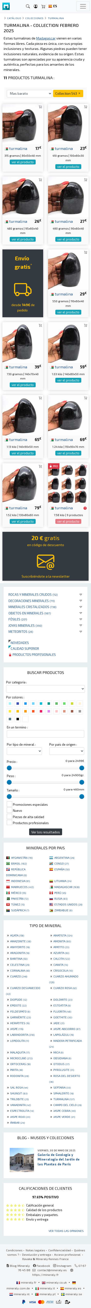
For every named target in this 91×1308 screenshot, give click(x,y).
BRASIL (19, 863)
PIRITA (16, 1069)
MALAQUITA (20, 1052)
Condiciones (14, 1250)
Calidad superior (23, 648)
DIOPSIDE (18, 999)
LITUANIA (62, 880)
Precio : (12, 762)
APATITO (61, 947)
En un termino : (17, 727)
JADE (58, 1023)
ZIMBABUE (63, 910)
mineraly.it (45, 1288)
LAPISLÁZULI (63, 1034)
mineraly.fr (26, 1282)
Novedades (18, 643)
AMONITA (62, 941)
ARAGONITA (19, 952)
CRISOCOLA (63, 970)
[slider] (9, 768)
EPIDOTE (18, 1005)
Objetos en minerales (29, 613)
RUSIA (60, 898)
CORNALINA (20, 970)
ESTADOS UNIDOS (68, 904)
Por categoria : (16, 682)
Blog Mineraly (18, 1265)
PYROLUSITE (63, 1069)
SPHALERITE (63, 1093)
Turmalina (56, 18)
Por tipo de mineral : (21, 744)
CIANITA (60, 964)
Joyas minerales (25, 625)
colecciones (34, 18)
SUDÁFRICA (20, 910)
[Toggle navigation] (83, 6)
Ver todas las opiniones (66, 1230)
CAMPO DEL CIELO (67, 1105)
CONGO (61, 863)
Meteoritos (20, 631)
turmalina (15, 148)
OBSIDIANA (62, 1058)
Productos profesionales (32, 654)
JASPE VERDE (64, 1116)
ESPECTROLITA (22, 1110)
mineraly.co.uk (54, 1282)
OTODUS (61, 1064)
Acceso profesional (67, 1254)
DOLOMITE (62, 999)
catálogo (14, 18)
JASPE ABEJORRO (66, 1028)
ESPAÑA (62, 869)
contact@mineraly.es (52, 1270)
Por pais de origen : (63, 744)
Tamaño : (13, 790)
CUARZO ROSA (65, 988)
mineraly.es (71, 1288)
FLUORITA (62, 1011)
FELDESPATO (20, 1011)
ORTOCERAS (20, 1064)
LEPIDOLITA (19, 1040)
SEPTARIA (62, 1087)
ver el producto (23, 162)
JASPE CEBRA (64, 1110)
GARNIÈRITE (20, 1017)
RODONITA (19, 1075)
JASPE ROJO (20, 1116)
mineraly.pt (45, 1294)
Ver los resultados (45, 832)
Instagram (62, 1265)
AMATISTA (62, 935)
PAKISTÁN (19, 898)
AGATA (17, 935)
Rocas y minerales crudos (33, 594)
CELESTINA (19, 964)
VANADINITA (20, 1105)
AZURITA (61, 952)
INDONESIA (20, 880)
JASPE (16, 1028)
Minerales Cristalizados (32, 607)
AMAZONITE (20, 941)
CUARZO (18, 976)
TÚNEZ (18, 904)
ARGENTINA (64, 857)
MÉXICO (18, 892)
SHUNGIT (18, 1093)
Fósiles (17, 619)
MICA (58, 1052)
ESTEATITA (62, 1005)
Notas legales (35, 1250)
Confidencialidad (59, 1250)
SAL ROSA (19, 1087)
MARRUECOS (22, 887)
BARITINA (18, 958)
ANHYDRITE (20, 947)
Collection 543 (68, 93)
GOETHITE (62, 1017)
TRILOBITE (19, 1099)
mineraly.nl (19, 1294)
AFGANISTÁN (22, 857)
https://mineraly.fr (45, 1274)
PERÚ (60, 892)
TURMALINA (63, 1099)
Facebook (41, 1265)
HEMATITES (20, 1023)
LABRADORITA (22, 1034)
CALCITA (61, 958)
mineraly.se (71, 1294)
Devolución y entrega (36, 1254)
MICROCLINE (21, 1058)
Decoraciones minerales (31, 601)
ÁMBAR (17, 1122)
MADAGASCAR (67, 887)
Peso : (11, 776)
